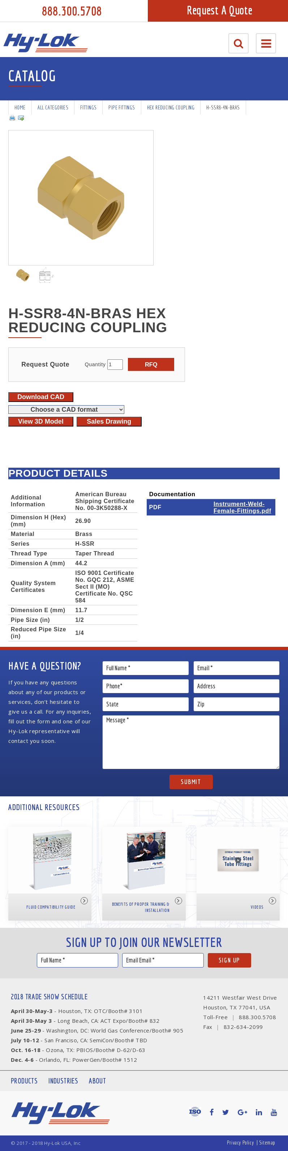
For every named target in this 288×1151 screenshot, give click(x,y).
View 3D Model (41, 421)
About (97, 1081)
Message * (191, 742)
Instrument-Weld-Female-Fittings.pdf (242, 507)
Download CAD (40, 397)
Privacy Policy (240, 1142)
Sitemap (267, 1142)
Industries (63, 1081)
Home (20, 107)
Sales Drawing (109, 421)
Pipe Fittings (121, 107)
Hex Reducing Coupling (170, 107)
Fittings (88, 107)
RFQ (151, 364)
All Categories (53, 107)
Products (24, 1081)
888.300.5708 (72, 11)
